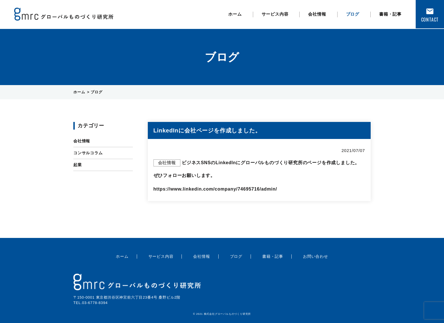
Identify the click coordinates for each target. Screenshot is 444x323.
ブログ (352, 14)
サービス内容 (275, 14)
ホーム (235, 14)
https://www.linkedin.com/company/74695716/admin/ (215, 189)
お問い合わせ (315, 256)
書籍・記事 (390, 14)
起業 (77, 164)
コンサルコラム (88, 153)
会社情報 (317, 14)
